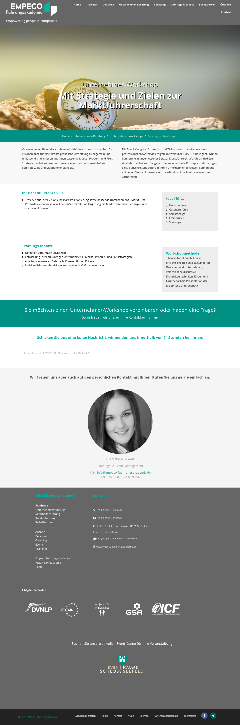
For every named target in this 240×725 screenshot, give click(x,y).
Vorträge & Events (182, 4)
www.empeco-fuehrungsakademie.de (116, 546)
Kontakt (226, 12)
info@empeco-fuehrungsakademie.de (124, 472)
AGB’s (131, 715)
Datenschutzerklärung (166, 715)
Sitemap (144, 715)
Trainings (92, 4)
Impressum (190, 715)
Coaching (108, 4)
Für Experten (207, 4)
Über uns (226, 4)
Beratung (160, 4)
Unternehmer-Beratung (134, 4)
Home (77, 4)
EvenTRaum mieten (85, 715)
